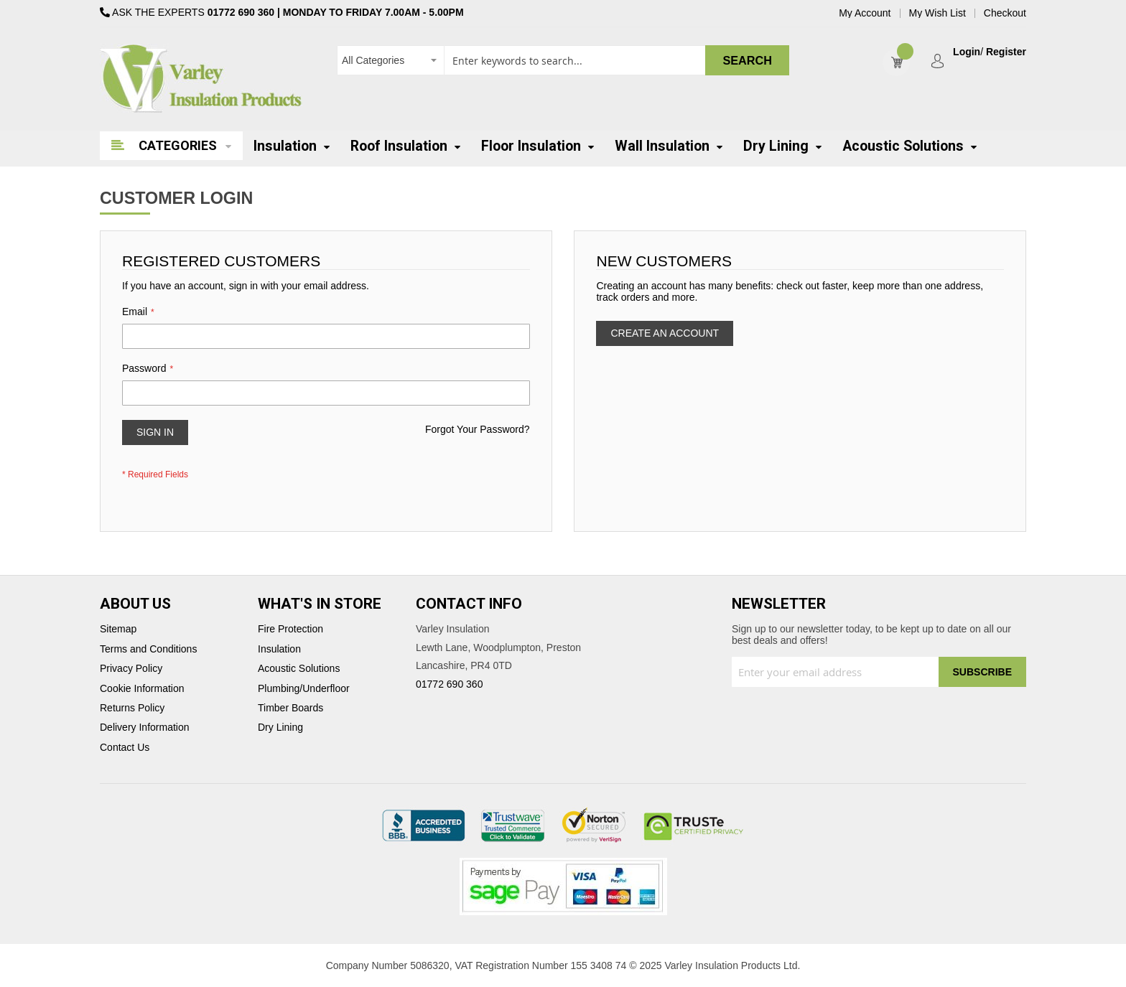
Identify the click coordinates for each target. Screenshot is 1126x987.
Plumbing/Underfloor (304, 688)
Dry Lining (280, 727)
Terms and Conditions (148, 649)
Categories (178, 145)
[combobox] (563, 60)
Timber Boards (290, 708)
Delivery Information (145, 727)
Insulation (279, 649)
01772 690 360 (241, 12)
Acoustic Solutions (299, 668)
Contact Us (124, 747)
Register (1006, 52)
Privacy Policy (131, 668)
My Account (864, 13)
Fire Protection (290, 629)
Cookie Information (142, 688)
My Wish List (937, 13)
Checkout (1005, 13)
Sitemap (118, 629)
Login (966, 52)
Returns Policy (132, 708)
